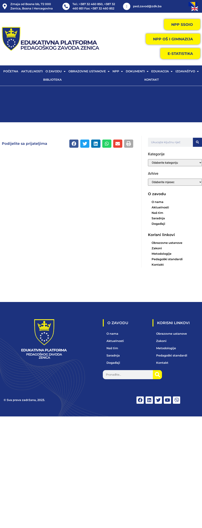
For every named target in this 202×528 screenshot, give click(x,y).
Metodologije (161, 253)
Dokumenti (137, 71)
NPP (117, 71)
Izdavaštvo (187, 71)
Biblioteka (52, 79)
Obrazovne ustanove (89, 71)
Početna (10, 71)
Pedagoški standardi (167, 259)
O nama (157, 202)
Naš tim (157, 213)
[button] (73, 144)
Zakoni (157, 248)
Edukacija (162, 71)
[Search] (197, 142)
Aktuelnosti (32, 71)
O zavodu (55, 71)
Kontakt (151, 79)
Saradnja (158, 218)
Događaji (158, 223)
